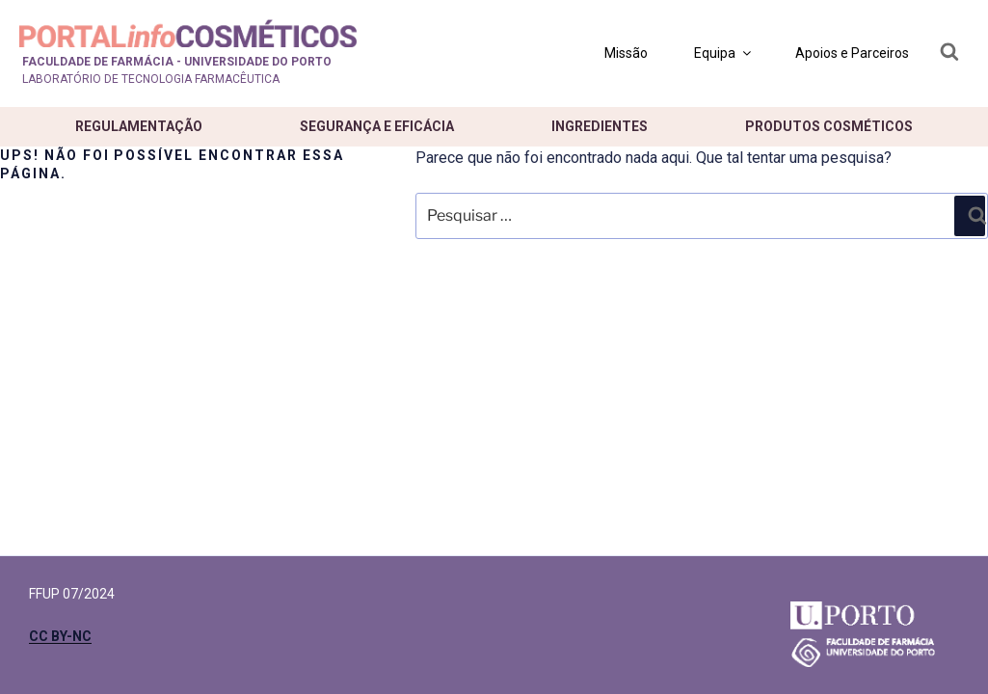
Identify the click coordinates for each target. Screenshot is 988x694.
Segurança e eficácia (377, 126)
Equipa (724, 53)
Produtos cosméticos (829, 126)
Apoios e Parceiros (852, 53)
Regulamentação (138, 126)
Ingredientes (599, 126)
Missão (626, 53)
